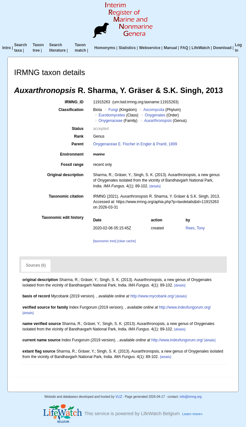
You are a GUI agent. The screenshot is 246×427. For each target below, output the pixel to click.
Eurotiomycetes (112, 115)
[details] (154, 186)
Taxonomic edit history (62, 217)
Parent (77, 144)
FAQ (184, 48)
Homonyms (104, 48)
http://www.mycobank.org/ (152, 296)
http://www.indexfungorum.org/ (185, 307)
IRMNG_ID (74, 102)
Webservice (149, 48)
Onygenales (155, 115)
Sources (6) (36, 265)
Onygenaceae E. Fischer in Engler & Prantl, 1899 (135, 144)
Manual (170, 48)
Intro (6, 48)
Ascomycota (153, 109)
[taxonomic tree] (104, 241)
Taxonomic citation (66, 196)
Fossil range (72, 164)
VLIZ (118, 396)
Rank (78, 136)
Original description (65, 175)
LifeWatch (201, 48)
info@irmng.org (191, 396)
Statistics (127, 48)
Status (78, 128)
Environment (71, 154)
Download (222, 48)
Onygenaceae (111, 120)
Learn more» (192, 414)
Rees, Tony (195, 228)
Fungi (113, 109)
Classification (71, 109)
